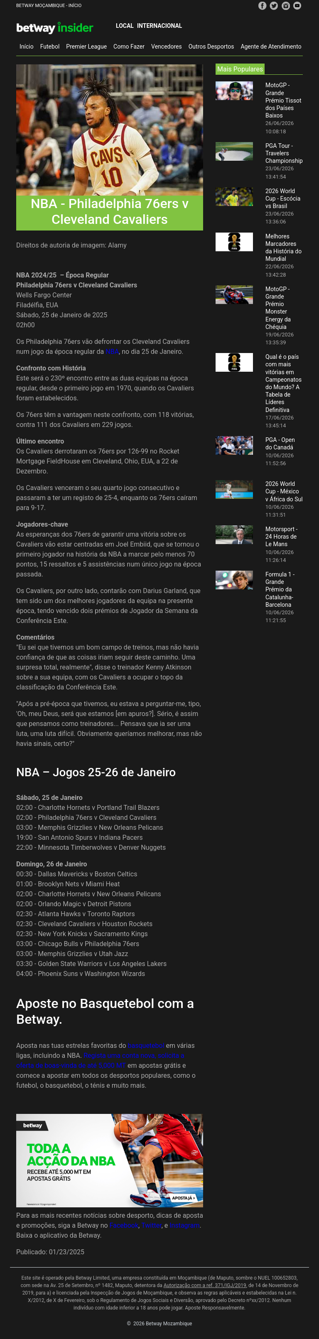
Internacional (159, 25)
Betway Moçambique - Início (48, 5)
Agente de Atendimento (270, 46)
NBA (112, 352)
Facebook (124, 1225)
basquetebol (146, 1046)
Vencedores (166, 46)
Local (125, 25)
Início (27, 46)
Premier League (86, 46)
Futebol (50, 46)
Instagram (184, 1225)
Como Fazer (129, 46)
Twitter (151, 1225)
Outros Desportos (211, 46)
